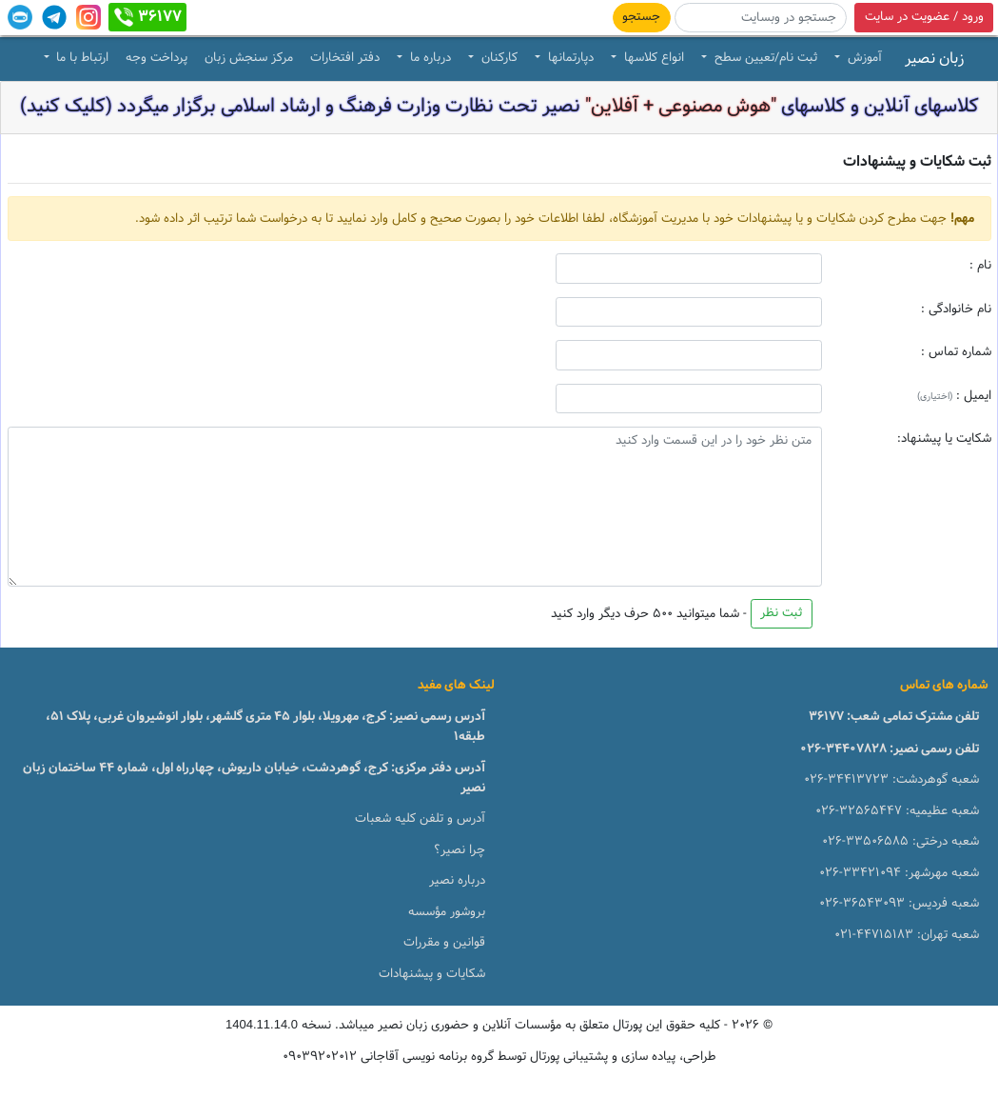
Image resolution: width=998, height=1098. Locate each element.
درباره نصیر (457, 880)
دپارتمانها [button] (569, 58)
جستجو (641, 17)
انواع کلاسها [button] (652, 58)
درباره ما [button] (428, 58)
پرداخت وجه (156, 58)
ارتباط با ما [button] (80, 58)
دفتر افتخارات (345, 58)
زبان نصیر (934, 59)
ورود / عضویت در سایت (924, 17)
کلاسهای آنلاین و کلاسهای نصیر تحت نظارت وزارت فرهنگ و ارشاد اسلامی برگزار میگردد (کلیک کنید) (499, 106)
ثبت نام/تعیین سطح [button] (764, 58)
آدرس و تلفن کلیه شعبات (420, 819)
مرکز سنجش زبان (249, 58)
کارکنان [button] (498, 58)
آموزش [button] (863, 58)
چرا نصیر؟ (459, 850)
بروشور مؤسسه (446, 912)
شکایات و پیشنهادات (432, 974)
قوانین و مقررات (444, 942)
